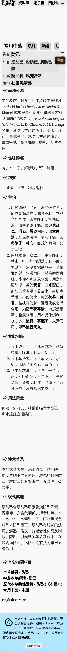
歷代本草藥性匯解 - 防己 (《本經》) (32, 584)
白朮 (41, 243)
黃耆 (37, 285)
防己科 (17, 76)
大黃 (56, 321)
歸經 (45, 46)
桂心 (29, 243)
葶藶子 (42, 321)
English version (14, 600)
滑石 (22, 231)
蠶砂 (33, 231)
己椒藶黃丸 (31, 327)
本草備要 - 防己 (16, 572)
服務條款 (24, 637)
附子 (18, 243)
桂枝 (22, 303)
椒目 (29, 321)
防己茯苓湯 (35, 309)
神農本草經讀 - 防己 (19, 578)
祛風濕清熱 (21, 83)
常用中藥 (13, 45)
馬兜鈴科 (34, 76)
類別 (31, 46)
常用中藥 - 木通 (16, 590)
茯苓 (52, 297)
